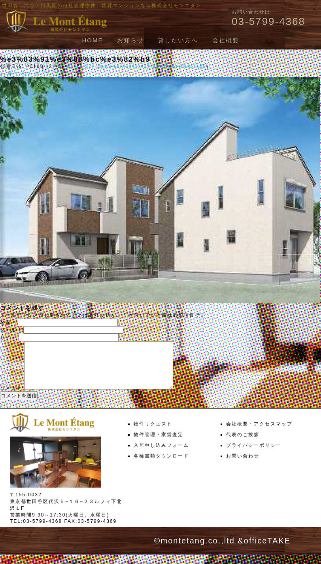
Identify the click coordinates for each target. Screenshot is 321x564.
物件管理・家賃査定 (158, 444)
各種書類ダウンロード (161, 465)
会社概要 (225, 40)
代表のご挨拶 (242, 444)
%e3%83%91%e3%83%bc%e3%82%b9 (153, 66)
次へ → (30, 73)
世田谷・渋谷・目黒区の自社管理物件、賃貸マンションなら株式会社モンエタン (101, 5)
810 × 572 (81, 66)
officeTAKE (267, 550)
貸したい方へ (178, 40)
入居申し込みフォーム (161, 455)
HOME (92, 40)
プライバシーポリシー (253, 455)
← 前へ (9, 73)
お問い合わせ (242, 465)
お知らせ (130, 40)
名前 (8, 322)
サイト (8, 337)
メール (10, 330)
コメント (11, 397)
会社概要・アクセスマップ (259, 433)
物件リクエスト (153, 433)
